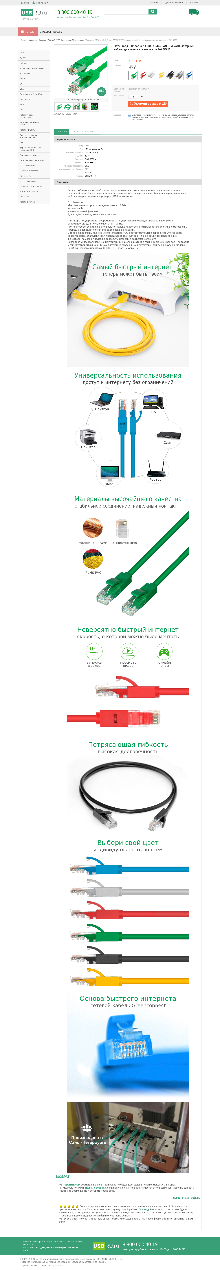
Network (51, 40)
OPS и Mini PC (26, 197)
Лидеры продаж (51, 31)
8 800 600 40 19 (74, 12)
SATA (22, 104)
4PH (22, 142)
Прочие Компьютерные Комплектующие (30, 136)
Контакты (194, 2)
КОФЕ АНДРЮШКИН (29, 191)
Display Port (25, 99)
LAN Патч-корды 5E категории (70, 40)
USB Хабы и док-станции (31, 186)
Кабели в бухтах (27, 202)
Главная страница (29, 40)
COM (22, 110)
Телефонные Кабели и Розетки (29, 123)
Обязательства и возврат (84, 131)
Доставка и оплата (174, 2)
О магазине (152, 2)
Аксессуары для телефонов (32, 160)
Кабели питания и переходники (28, 116)
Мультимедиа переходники (32, 68)
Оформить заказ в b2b (150, 103)
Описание (62, 131)
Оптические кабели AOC (31, 94)
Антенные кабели (27, 165)
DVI (21, 84)
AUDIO (23, 58)
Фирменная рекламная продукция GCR (30, 149)
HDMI (22, 78)
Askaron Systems (51, 1265)
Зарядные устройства (30, 155)
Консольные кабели (29, 181)
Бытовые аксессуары (30, 171)
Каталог (30, 31)
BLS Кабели (25, 73)
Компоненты (25, 176)
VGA (22, 89)
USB (22, 53)
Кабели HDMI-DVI (27, 130)
